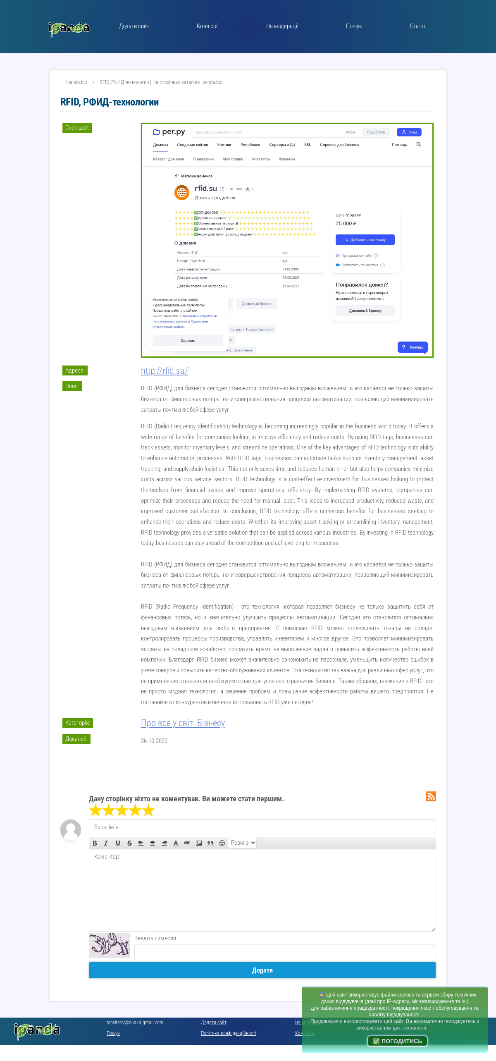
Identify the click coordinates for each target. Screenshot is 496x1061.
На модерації (282, 26)
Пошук (354, 26)
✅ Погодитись (397, 1041)
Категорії (208, 26)
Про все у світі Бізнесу (183, 723)
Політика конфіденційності (228, 1033)
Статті (417, 26)
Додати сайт (134, 26)
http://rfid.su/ (164, 371)
